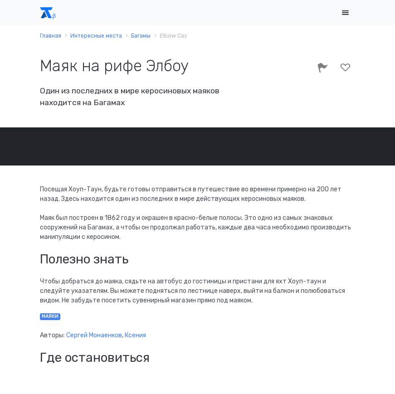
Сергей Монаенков (94, 335)
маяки (50, 316)
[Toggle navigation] (346, 13)
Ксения (135, 335)
